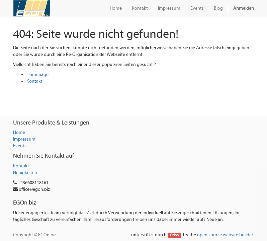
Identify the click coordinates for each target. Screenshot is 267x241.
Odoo (174, 235)
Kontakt (34, 81)
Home (19, 132)
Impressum (24, 139)
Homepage (37, 74)
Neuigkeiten (25, 172)
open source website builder (225, 235)
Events (19, 146)
